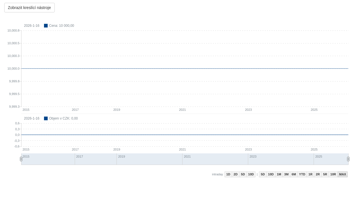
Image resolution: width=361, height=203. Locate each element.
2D (235, 174)
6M (294, 174)
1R (310, 174)
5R (325, 174)
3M (286, 174)
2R (318, 174)
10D (251, 174)
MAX (342, 174)
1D (228, 174)
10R (333, 174)
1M (279, 174)
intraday (217, 174)
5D (243, 174)
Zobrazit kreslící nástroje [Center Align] (29, 7)
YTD (302, 174)
